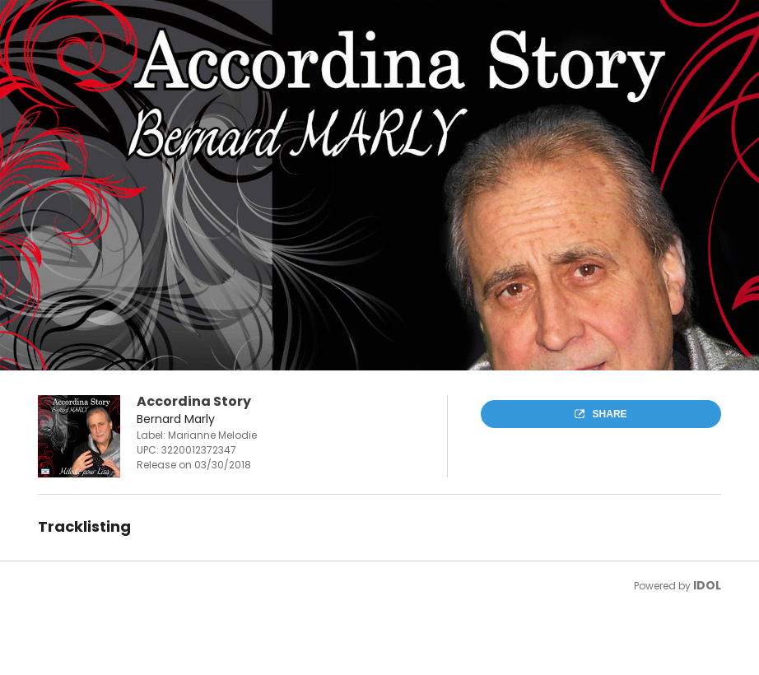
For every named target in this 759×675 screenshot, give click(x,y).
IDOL (707, 585)
